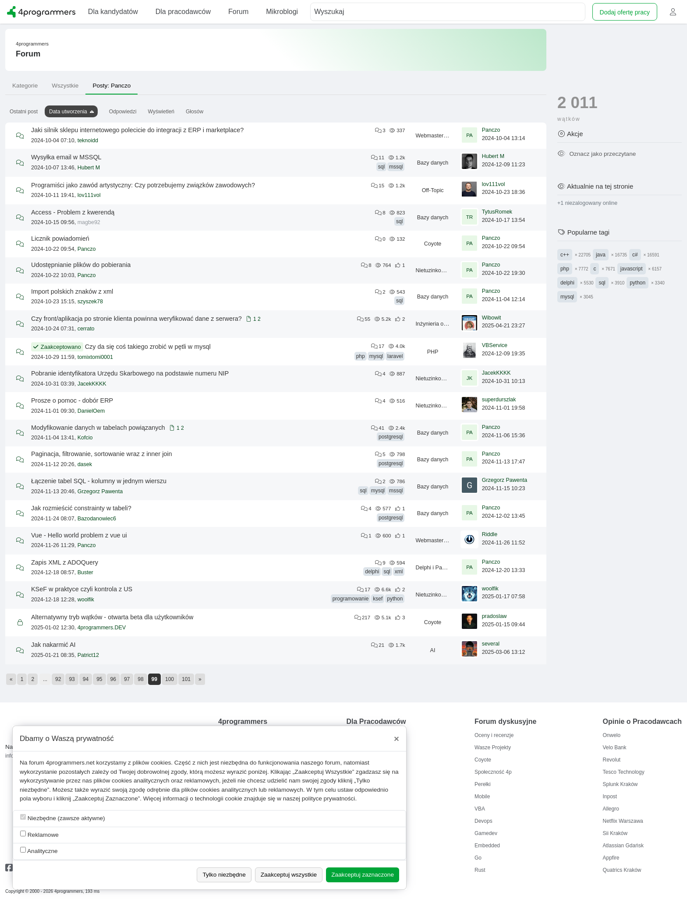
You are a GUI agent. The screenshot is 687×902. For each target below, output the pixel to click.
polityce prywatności (328, 798)
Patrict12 (88, 655)
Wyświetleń (161, 112)
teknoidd (88, 140)
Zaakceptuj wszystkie (289, 874)
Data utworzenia (68, 112)
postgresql (391, 437)
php (360, 356)
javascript (631, 269)
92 (58, 679)
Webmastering (432, 136)
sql (381, 167)
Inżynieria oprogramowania (448, 324)
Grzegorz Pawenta (100, 491)
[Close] (396, 738)
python (395, 599)
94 (86, 679)
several (490, 644)
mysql (376, 356)
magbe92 (89, 222)
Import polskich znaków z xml (72, 291)
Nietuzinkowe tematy (440, 270)
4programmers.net (70, 762)
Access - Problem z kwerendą (72, 212)
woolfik (86, 600)
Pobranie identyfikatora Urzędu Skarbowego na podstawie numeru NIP (130, 373)
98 (140, 679)
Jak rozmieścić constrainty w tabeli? (81, 508)
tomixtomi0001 (95, 357)
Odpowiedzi (123, 112)
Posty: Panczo (111, 85)
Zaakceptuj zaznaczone (362, 874)
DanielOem (91, 411)
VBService (494, 345)
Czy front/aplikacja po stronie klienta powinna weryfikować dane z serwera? (136, 318)
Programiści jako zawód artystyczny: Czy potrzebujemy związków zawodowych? (143, 185)
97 (127, 679)
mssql (396, 167)
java (601, 255)
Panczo (491, 130)
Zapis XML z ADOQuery (64, 562)
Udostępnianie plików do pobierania (81, 264)
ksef (377, 599)
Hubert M (89, 168)
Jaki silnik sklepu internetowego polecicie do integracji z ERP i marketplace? (137, 129)
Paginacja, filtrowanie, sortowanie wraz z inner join (101, 453)
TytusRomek (497, 212)
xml (399, 572)
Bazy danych (433, 163)
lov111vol (89, 195)
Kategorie (25, 85)
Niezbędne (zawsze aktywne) (62, 817)
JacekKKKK (92, 384)
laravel (395, 356)
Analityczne (39, 850)
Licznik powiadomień (60, 238)
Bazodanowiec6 (97, 519)
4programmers (32, 43)
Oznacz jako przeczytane (596, 154)
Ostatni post (24, 112)
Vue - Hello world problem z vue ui (79, 535)
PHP (433, 352)
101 (186, 679)
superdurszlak (499, 400)
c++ (564, 255)
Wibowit (491, 318)
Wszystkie (65, 85)
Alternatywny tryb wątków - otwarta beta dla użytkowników (112, 617)
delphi (372, 572)
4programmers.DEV (102, 628)
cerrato (86, 329)
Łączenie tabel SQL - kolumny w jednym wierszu (98, 480)
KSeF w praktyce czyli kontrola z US (81, 589)
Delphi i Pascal (433, 568)
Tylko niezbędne (223, 874)
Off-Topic (433, 190)
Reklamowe (39, 834)
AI (433, 650)
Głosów (194, 112)
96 (113, 679)
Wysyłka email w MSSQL (66, 157)
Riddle (489, 534)
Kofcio (85, 438)
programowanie (351, 599)
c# (635, 255)
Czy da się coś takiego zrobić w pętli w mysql (148, 346)
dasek (85, 464)
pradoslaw (494, 616)
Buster (85, 572)
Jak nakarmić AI (53, 644)
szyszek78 (90, 301)
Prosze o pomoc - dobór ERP (72, 400)
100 (169, 679)
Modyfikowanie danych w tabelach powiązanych (98, 427)
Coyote (433, 244)
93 (71, 679)
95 (99, 679)
